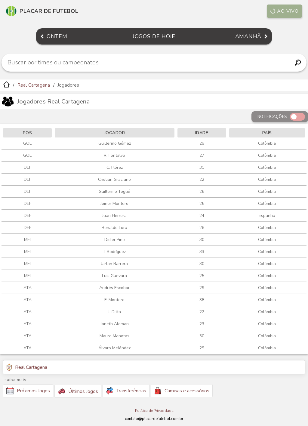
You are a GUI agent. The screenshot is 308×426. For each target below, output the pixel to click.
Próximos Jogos (28, 390)
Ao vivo (284, 11)
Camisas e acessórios (181, 390)
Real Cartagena (33, 85)
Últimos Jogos (78, 391)
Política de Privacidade (154, 410)
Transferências (126, 390)
